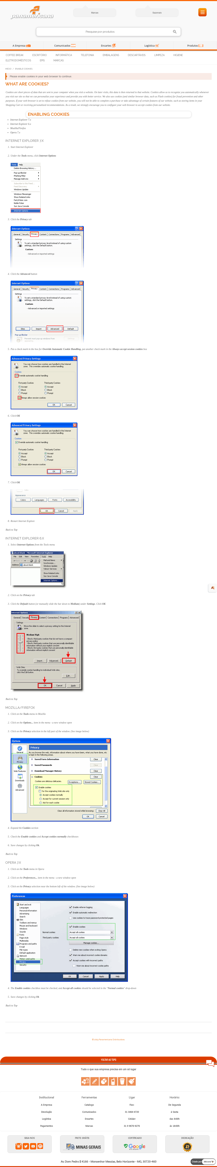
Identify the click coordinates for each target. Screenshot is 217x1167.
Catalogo (89, 1104)
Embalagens (111, 55)
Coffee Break (15, 55)
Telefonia (87, 55)
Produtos (193, 45)
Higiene (178, 55)
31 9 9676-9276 (132, 1125)
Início (8, 69)
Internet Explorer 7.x (20, 119)
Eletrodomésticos (18, 60)
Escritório (39, 55)
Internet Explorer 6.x (20, 124)
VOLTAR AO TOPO (108, 1059)
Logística (149, 45)
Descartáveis (136, 55)
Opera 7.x (15, 132)
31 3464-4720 (132, 1111)
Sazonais (157, 12)
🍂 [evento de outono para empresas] (213, 587)
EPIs (42, 60)
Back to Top (11, 529)
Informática (64, 55)
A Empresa (19, 45)
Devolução (46, 1111)
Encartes (106, 45)
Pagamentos (46, 1125)
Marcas (94, 12)
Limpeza (159, 55)
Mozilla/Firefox (18, 128)
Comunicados (62, 45)
